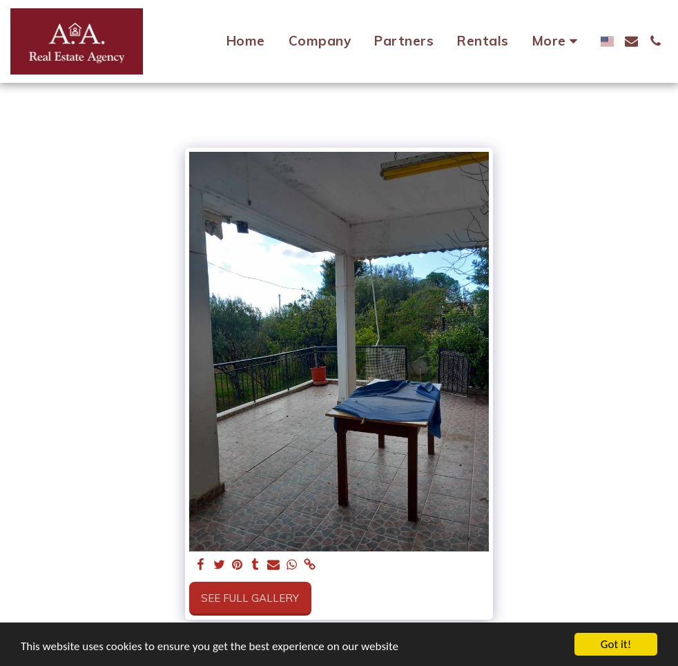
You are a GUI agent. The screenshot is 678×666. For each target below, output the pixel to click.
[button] (631, 41)
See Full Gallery (250, 598)
